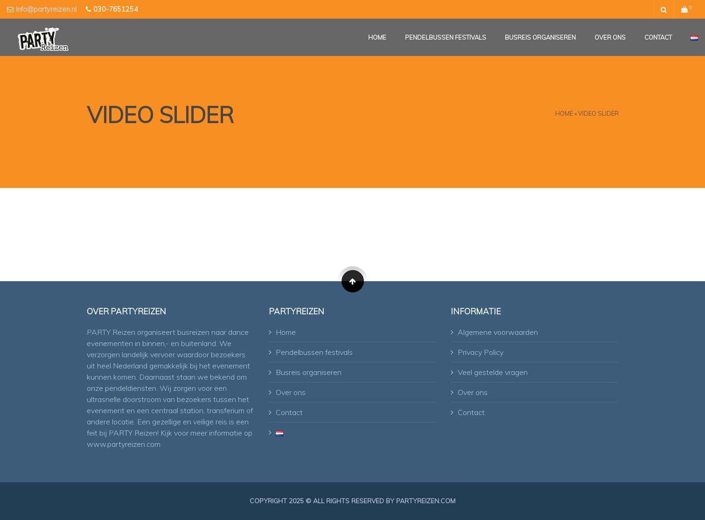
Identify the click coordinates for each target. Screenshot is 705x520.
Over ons (610, 37)
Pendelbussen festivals (445, 37)
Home (377, 37)
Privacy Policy (480, 352)
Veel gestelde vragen (493, 372)
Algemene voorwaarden (498, 332)
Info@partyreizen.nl (46, 9)
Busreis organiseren (540, 37)
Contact (658, 37)
